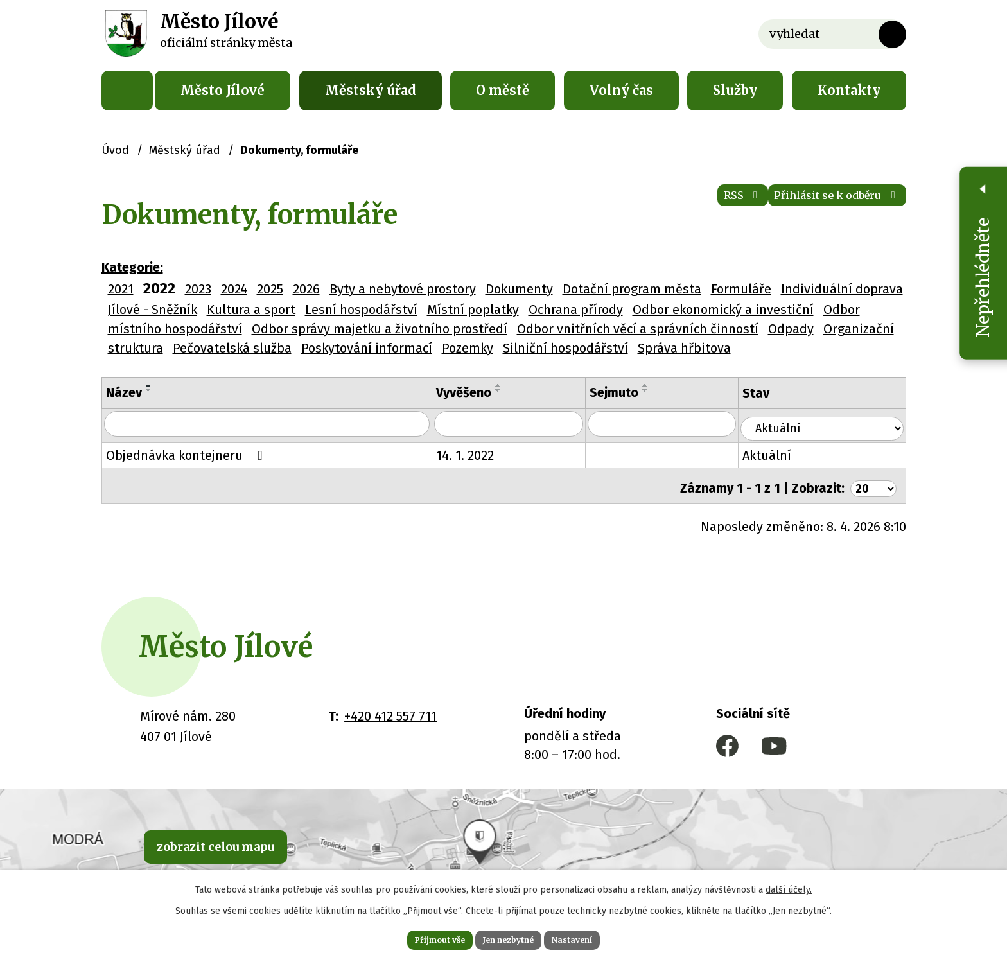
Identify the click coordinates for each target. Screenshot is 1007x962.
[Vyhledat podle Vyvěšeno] (528, 424)
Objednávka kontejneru (187, 452)
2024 (234, 289)
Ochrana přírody (576, 309)
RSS (692, 205)
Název (124, 392)
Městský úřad (370, 90)
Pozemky (467, 348)
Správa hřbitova (684, 348)
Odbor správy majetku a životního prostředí (379, 329)
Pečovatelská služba (232, 348)
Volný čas (621, 90)
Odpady (791, 329)
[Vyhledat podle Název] (275, 424)
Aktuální (784, 452)
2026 (306, 289)
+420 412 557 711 (390, 709)
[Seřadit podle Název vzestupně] (149, 385)
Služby (735, 90)
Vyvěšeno (479, 392)
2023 (198, 289)
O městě (502, 90)
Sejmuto (637, 392)
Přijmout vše (419, 937)
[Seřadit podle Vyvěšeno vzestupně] (514, 385)
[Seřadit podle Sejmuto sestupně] (668, 390)
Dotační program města (632, 289)
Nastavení (593, 937)
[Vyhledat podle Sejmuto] (682, 424)
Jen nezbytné (509, 937)
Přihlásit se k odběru (818, 205)
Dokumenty (519, 289)
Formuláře (741, 289)
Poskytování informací (366, 348)
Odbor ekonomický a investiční (723, 309)
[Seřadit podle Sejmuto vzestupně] (668, 385)
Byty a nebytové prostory (402, 289)
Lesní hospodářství (361, 309)
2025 (270, 289)
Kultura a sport (251, 309)
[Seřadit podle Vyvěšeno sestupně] (514, 390)
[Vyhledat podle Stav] (830, 423)
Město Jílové (222, 90)
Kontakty (849, 90)
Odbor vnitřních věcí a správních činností (637, 329)
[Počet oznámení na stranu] (871, 481)
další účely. (789, 885)
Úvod (127, 90)
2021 (121, 289)
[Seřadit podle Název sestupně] (149, 390)
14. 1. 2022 (481, 452)
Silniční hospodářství (565, 348)
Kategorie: (132, 267)
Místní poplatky (473, 309)
